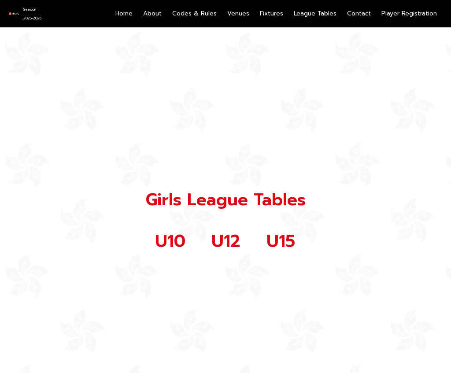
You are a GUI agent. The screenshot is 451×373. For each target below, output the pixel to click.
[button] (271, 13)
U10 (170, 241)
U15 (280, 241)
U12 (225, 241)
